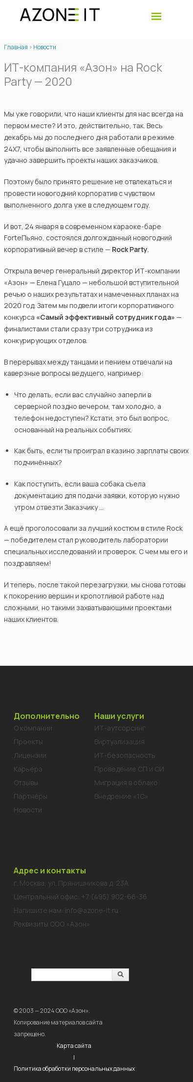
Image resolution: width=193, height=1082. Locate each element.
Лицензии (30, 755)
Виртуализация (119, 741)
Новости (44, 47)
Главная (16, 47)
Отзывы (26, 782)
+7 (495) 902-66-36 (114, 896)
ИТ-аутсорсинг (119, 728)
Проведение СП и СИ (129, 768)
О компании (33, 728)
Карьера (28, 768)
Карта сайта (74, 1046)
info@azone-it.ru (91, 910)
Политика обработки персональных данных (74, 1068)
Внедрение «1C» (121, 796)
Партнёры (30, 796)
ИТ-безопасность (124, 755)
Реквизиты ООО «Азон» (52, 923)
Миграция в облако (126, 782)
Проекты (28, 741)
